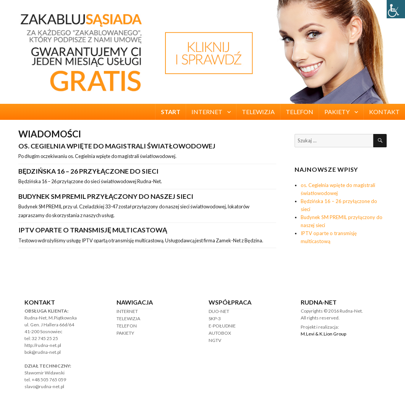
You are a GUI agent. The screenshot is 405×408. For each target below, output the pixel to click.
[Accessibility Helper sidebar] (396, 9)
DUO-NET (219, 311)
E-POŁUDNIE (222, 326)
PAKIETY (337, 111)
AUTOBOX (220, 333)
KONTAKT (384, 111)
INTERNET (206, 111)
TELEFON (299, 111)
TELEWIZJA (258, 111)
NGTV (215, 340)
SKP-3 (215, 318)
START (170, 111)
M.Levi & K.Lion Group (323, 334)
